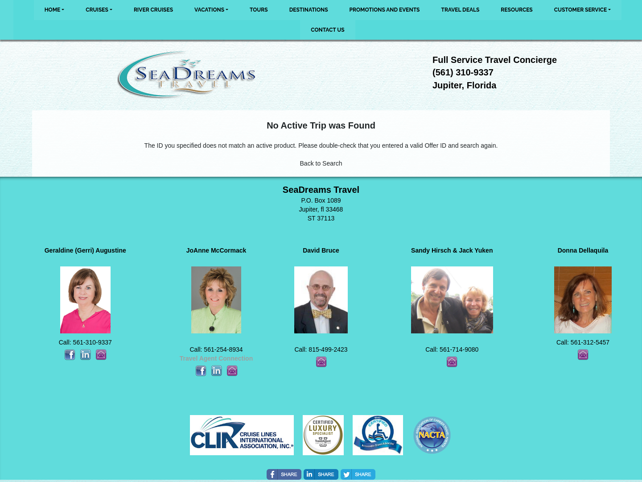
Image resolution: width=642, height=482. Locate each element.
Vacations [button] (209, 10)
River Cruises (153, 10)
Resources (516, 10)
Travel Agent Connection (216, 358)
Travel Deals (460, 10)
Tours (259, 10)
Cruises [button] (97, 10)
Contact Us (327, 30)
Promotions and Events (385, 10)
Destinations (308, 10)
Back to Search (321, 163)
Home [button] (53, 10)
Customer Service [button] (580, 10)
